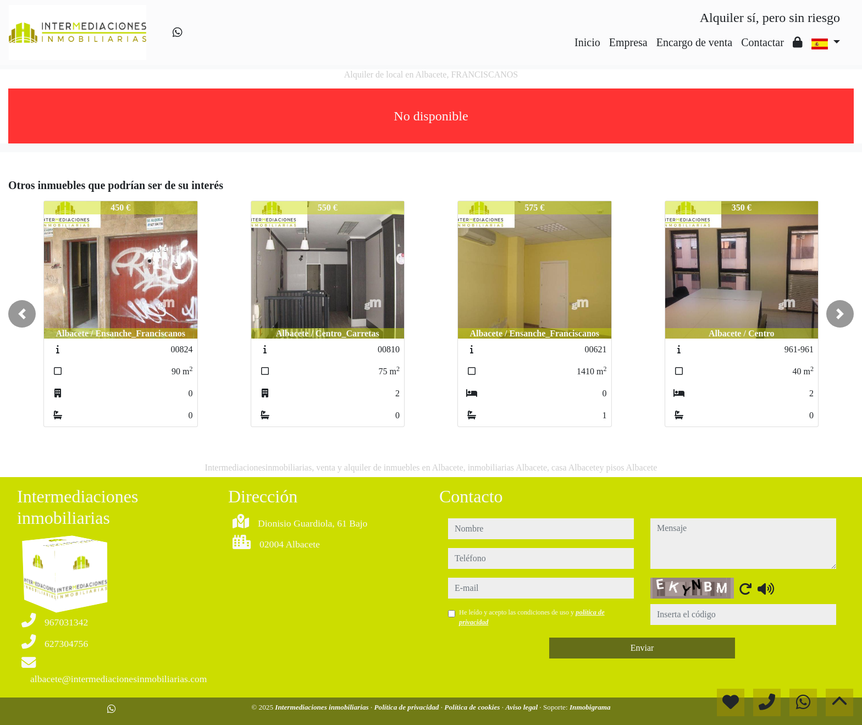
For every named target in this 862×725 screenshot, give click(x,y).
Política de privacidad (407, 707)
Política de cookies (472, 707)
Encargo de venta (694, 42)
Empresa (628, 42)
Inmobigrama (590, 707)
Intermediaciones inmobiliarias (323, 707)
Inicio (587, 42)
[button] (22, 314)
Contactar (762, 42)
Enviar (642, 647)
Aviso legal (522, 707)
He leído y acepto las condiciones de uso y (532, 617)
